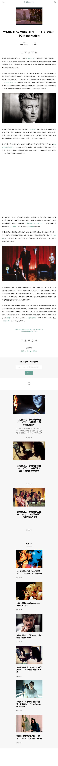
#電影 (35, 331)
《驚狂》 (9, 318)
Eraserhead (32, 129)
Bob (14, 290)
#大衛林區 (24, 331)
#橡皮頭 (17, 329)
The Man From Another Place (35, 223)
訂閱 (29, 373)
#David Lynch (24, 329)
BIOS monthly (24, 44)
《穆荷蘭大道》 (32, 318)
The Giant (13, 226)
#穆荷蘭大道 (39, 329)
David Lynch (31, 58)
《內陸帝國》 (6, 321)
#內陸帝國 (30, 331)
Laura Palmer (31, 226)
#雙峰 (29, 329)
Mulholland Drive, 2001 (10, 82)
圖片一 (23, 351)
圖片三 (35, 351)
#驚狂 (33, 329)
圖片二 (29, 351)
